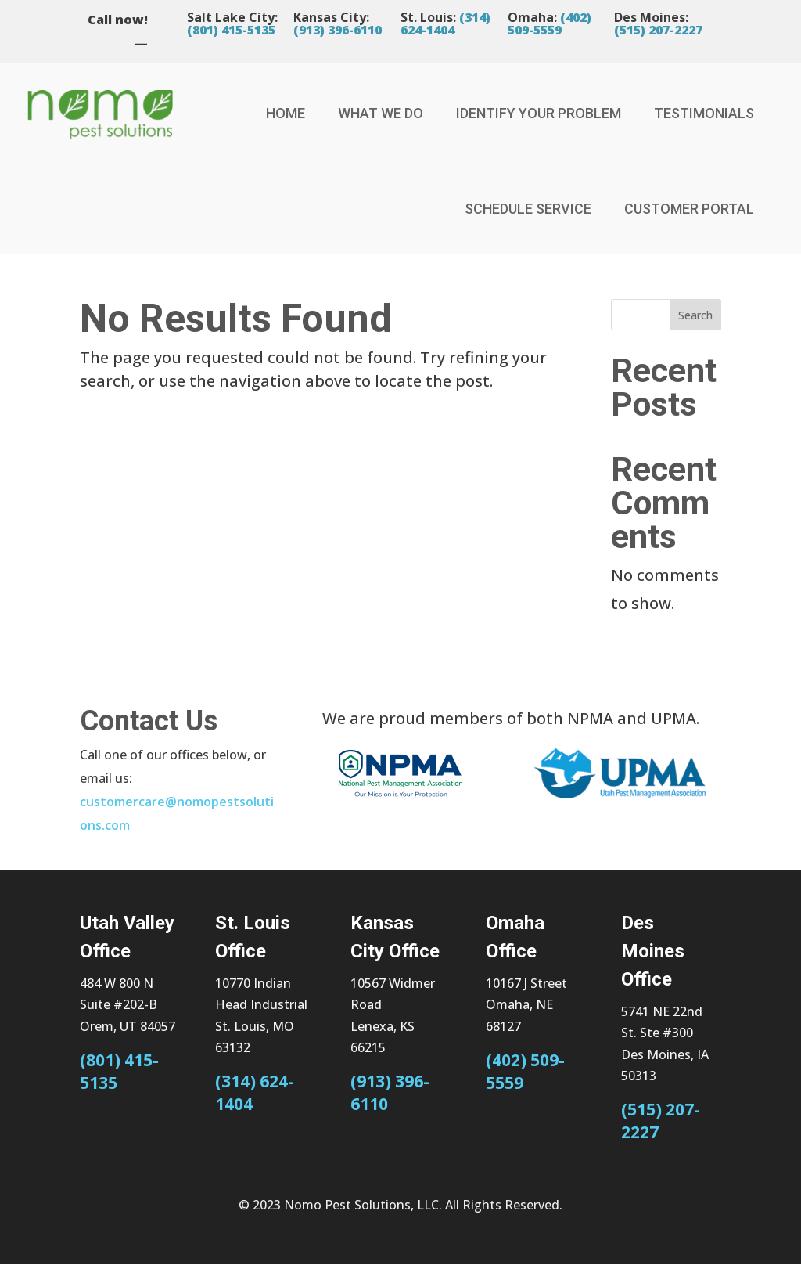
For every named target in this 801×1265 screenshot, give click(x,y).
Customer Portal (689, 208)
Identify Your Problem (538, 113)
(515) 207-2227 (658, 29)
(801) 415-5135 (231, 29)
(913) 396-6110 (337, 29)
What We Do (380, 113)
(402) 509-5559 (549, 23)
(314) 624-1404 (445, 23)
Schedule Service (528, 208)
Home (285, 113)
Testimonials (704, 113)
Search (695, 315)
